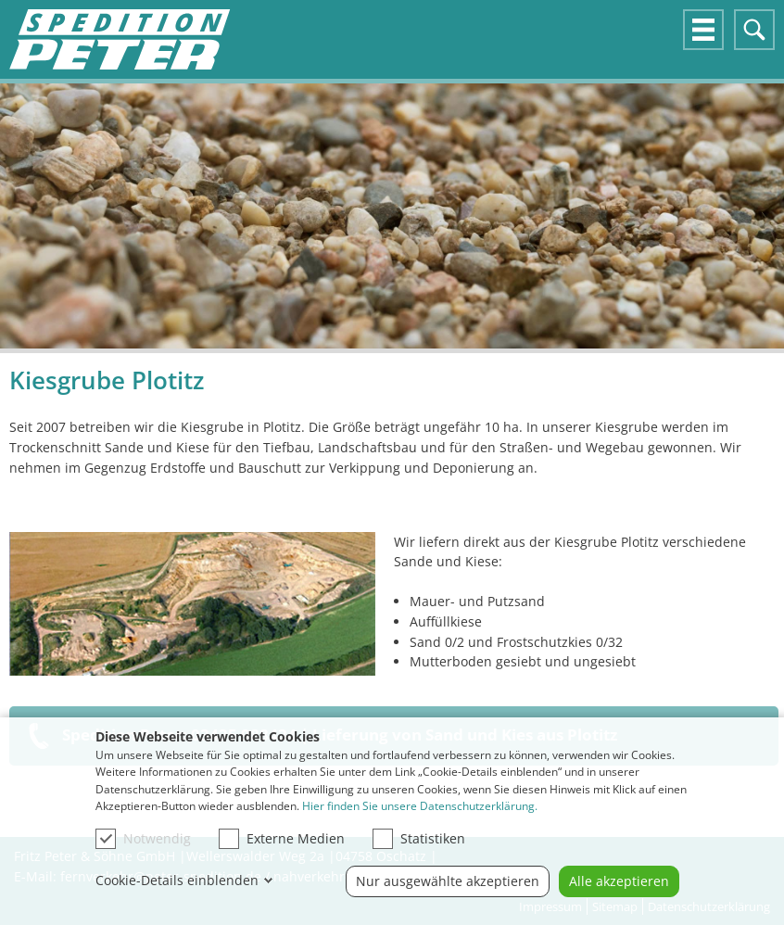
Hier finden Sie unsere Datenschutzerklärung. (419, 806)
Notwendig (143, 839)
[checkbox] (105, 839)
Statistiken (419, 839)
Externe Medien (282, 839)
